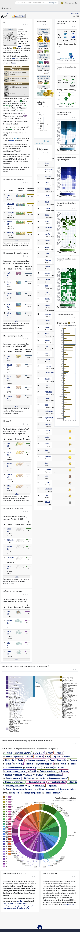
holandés (48, 366)
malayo (47, 359)
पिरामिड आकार (29, 778)
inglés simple (49, 418)
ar (8, 14)
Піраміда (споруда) (13, 778)
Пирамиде (39, 775)
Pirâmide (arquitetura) (34, 767)
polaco (47, 385)
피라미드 (19, 764)
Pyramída (64, 771)
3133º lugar (19, 110)
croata (47, 292)
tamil (46, 450)
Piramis (30, 764)
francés (47, 266)
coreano (47, 340)
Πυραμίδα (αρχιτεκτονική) (15, 782)
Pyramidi (8, 764)
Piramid (33, 771)
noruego (47, 379)
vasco (47, 247)
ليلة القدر (9, 903)
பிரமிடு (29, 775)
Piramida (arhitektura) (14, 767)
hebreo (47, 279)
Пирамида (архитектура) (36, 760)
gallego (47, 273)
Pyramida (73, 760)
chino (47, 495)
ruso (46, 405)
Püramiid (42, 778)
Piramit (50, 753)
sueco (47, 444)
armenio (47, 305)
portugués (48, 392)
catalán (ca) (10, 204)
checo (47, 195)
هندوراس (38, 143)
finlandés (48, 260)
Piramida (60, 753)
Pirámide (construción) (48, 789)
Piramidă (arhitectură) (57, 782)
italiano (47, 321)
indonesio (48, 314)
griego (47, 215)
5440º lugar (7, 106)
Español (6, 8)
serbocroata (49, 411)
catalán (47, 189)
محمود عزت (7, 908)
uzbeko (47, 482)
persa (47, 254)
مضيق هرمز (18, 906)
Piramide (39, 756)
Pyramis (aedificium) (67, 789)
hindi (46, 286)
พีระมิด (20, 760)
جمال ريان (19, 901)
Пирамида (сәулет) (54, 775)
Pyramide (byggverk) (44, 764)
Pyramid (9, 753)
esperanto (15, 58)
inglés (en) (10, 540)
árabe (47, 163)
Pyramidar (53, 786)
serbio (47, 437)
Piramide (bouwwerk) (58, 760)
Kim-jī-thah (15, 793)
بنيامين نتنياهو (27, 903)
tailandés (48, 456)
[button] (23, 24)
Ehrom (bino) (40, 786)
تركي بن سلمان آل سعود (20, 908)
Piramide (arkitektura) (53, 793)
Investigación (53, 3)
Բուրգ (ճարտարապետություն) (21, 789)
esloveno (48, 431)
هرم (19, 46)
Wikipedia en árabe (69, 3)
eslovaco (48, 424)
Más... (17, 241)
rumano (47, 398)
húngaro (47, 299)
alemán (47, 208)
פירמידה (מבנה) (12, 771)
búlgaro (47, 182)
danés (47, 202)
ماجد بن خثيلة (8, 906)
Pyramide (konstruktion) (15, 786)
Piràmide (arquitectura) (48, 771)
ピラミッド (39, 753)
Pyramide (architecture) (55, 767)
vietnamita (48, 489)
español (47, 234)
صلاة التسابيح (18, 903)
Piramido (73, 782)
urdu (46, 476)
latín (46, 347)
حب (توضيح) (48, 142)
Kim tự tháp (9, 760)
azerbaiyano (49, 169)
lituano (47, 353)
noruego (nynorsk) (51, 372)
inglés (14, 63)
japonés (47, 327)
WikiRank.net (75, 14)
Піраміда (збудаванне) (32, 793)
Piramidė (18, 775)
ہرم (29, 786)
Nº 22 (65, 79)
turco (47, 463)
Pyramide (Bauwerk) (23, 753)
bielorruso (48, 176)
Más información (68, 905)
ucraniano (48, 469)
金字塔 (30, 756)
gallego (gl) (10, 233)
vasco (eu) (10, 213)
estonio (47, 241)
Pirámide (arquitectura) (14, 756)
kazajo (47, 334)
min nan (47, 502)
